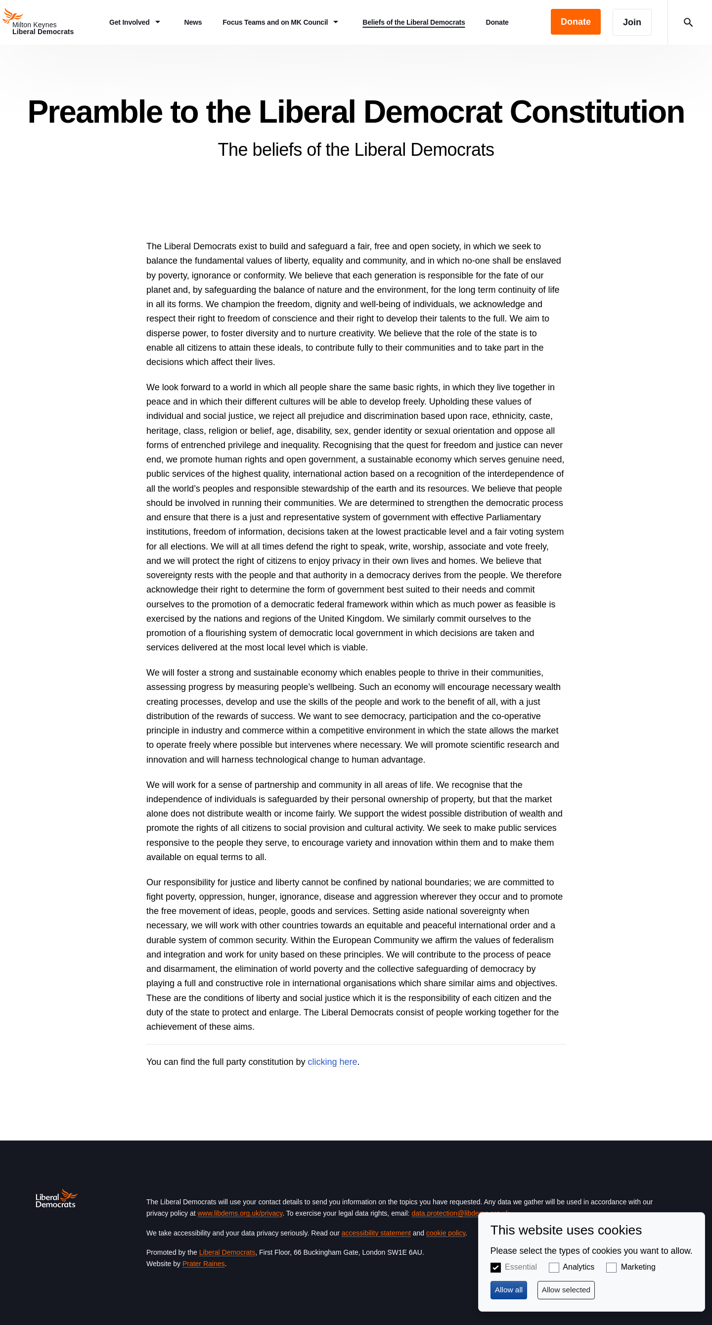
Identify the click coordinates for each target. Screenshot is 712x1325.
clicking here (332, 1062)
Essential (521, 1267)
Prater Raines (203, 1264)
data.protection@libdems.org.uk (460, 1213)
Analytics (578, 1267)
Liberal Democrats (227, 1252)
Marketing (638, 1267)
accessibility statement (376, 1233)
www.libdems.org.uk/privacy (239, 1213)
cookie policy (445, 1233)
